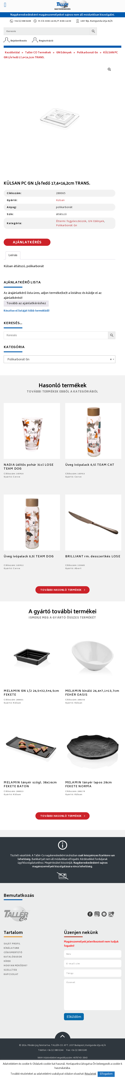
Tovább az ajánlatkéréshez (26, 303)
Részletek (90, 1074)
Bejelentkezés (19, 40)
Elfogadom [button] (106, 1074)
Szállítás (10, 970)
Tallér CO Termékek (38, 53)
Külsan (60, 200)
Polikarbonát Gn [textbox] (58, 359)
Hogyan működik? (15, 965)
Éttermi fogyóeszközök (71, 221)
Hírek (7, 961)
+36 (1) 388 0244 (22, 21)
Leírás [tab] (13, 255)
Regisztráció (46, 40)
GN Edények (64, 53)
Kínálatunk (11, 948)
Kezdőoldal (12, 53)
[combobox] (59, 359)
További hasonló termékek (62, 590)
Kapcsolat (11, 974)
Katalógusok (13, 957)
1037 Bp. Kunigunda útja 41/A (96, 21)
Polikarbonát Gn (87, 53)
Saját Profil (12, 944)
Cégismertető (13, 952)
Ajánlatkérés (27, 242)
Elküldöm (74, 1017)
